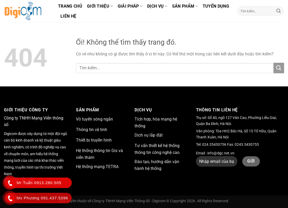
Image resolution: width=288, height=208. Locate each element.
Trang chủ (70, 6)
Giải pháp (130, 6)
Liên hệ (68, 16)
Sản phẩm (185, 6)
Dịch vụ (157, 6)
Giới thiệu (100, 6)
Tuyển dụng (216, 6)
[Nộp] (278, 11)
